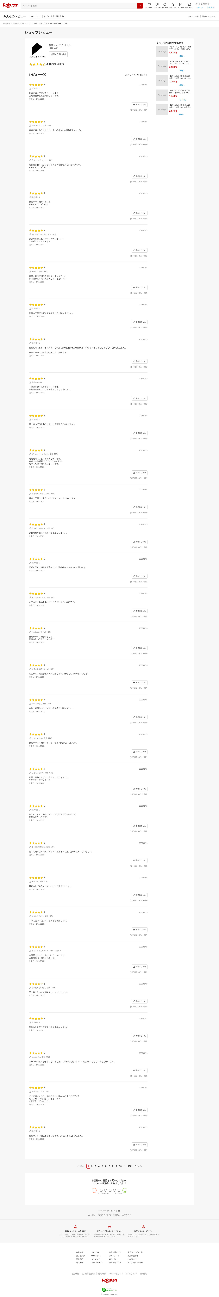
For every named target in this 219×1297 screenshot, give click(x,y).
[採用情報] (143, 1274)
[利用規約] (116, 1215)
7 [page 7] (109, 1166)
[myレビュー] (35, 16)
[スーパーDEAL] (96, 1263)
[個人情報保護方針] (88, 1274)
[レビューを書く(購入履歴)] (53, 16)
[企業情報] (75, 1274)
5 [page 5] (102, 1166)
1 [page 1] (88, 1166)
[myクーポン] (189, 6)
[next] (138, 1166)
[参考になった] (139, 104)
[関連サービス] (209, 16)
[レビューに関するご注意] (109, 1211)
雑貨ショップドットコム (22, 24)
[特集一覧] (112, 1259)
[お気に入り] (173, 6)
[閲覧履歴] (165, 6)
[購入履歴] (181, 6)
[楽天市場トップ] (115, 1252)
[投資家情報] (102, 1274)
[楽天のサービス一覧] (135, 1252)
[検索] (140, 6)
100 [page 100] (130, 1166)
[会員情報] (79, 1252)
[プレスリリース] (131, 1274)
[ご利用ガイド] (133, 1259)
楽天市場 (6, 24)
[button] (157, 6)
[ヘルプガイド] (126, 1215)
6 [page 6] (105, 1166)
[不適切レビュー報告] (138, 110)
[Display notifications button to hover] (149, 6)
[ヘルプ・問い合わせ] (135, 1263)
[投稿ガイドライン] (105, 1215)
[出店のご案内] (133, 1256)
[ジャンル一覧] (193, 16)
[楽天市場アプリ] (115, 1263)
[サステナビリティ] (116, 1274)
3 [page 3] (95, 1166)
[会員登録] (211, 7)
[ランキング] (95, 1259)
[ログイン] (199, 7)
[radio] (101, 1190)
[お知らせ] (157, 6)
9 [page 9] (116, 1166)
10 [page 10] (120, 1166)
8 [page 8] (112, 1166)
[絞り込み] (142, 74)
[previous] (81, 1166)
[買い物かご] (80, 1256)
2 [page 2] (92, 1166)
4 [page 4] (98, 1166)
